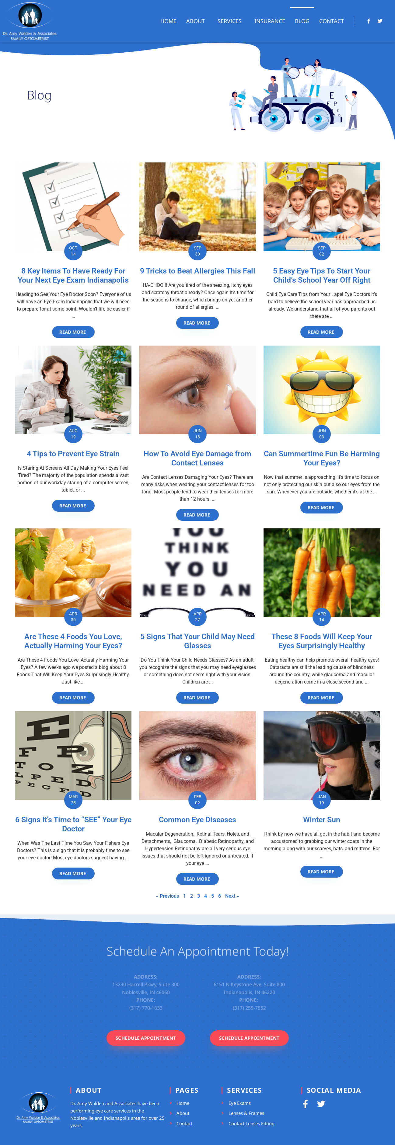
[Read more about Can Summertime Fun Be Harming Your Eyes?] (321, 507)
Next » (232, 896)
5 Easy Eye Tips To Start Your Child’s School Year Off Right (321, 275)
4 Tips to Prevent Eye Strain (73, 453)
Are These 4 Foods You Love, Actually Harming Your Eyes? (73, 641)
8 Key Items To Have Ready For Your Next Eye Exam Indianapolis (73, 275)
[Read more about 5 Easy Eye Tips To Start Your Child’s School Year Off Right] (321, 332)
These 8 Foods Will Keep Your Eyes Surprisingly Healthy (321, 641)
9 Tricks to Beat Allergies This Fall (197, 270)
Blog (302, 21)
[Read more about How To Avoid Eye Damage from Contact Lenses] (197, 515)
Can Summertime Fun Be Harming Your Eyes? (322, 458)
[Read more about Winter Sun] (321, 872)
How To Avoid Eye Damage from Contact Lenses (197, 458)
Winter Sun (321, 819)
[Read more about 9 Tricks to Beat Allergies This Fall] (197, 323)
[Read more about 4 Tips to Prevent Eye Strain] (73, 506)
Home (168, 21)
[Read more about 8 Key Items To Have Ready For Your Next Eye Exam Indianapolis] (73, 332)
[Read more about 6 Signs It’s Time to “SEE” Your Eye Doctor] (73, 873)
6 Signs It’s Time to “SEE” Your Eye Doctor (73, 824)
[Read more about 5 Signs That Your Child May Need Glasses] (197, 698)
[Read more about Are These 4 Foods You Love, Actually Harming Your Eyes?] (73, 698)
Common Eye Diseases (197, 819)
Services (231, 21)
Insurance (269, 21)
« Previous (167, 896)
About (197, 21)
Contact (331, 21)
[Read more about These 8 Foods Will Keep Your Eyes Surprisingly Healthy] (321, 698)
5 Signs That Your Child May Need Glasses (197, 641)
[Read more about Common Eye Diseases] (197, 879)
